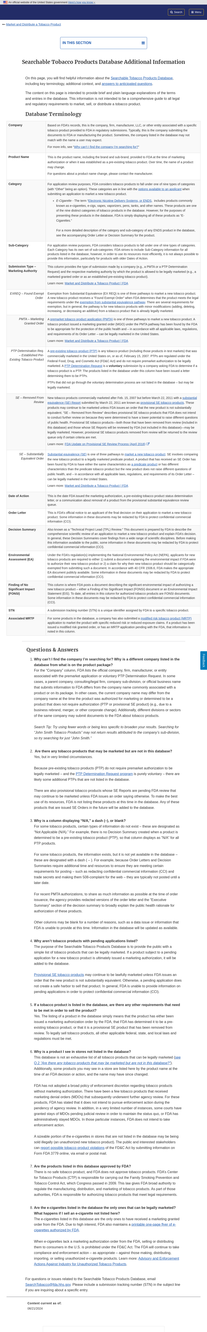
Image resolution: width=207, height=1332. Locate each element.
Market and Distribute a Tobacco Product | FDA (96, 283)
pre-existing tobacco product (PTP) (73, 351)
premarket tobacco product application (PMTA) (81, 319)
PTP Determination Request (83, 366)
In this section (77, 43)
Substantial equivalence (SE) (67, 454)
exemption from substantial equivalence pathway (112, 302)
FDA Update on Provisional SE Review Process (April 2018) (105, 444)
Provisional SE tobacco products (59, 975)
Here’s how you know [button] (81, 2)
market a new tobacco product (145, 454)
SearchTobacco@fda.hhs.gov (48, 1284)
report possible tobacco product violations (72, 1148)
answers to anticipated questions (127, 84)
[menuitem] (103, 1307)
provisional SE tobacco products (162, 402)
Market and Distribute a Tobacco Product (33, 24)
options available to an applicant (159, 189)
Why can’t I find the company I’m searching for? (106, 147)
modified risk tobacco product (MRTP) (166, 618)
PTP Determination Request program (104, 774)
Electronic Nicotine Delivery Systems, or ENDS (120, 200)
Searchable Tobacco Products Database (142, 78)
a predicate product (144, 464)
